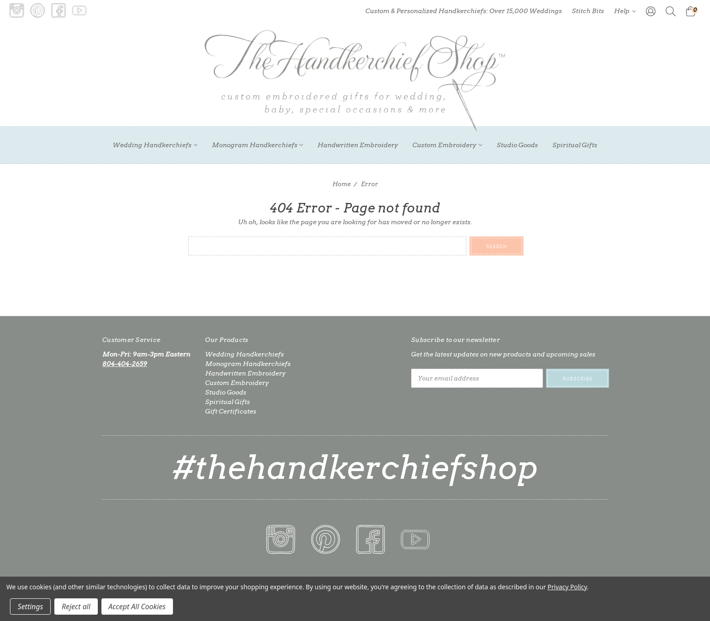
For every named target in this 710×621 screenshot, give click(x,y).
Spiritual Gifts (574, 145)
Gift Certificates (230, 411)
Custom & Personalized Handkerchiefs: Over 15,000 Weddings (463, 10)
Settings (30, 606)
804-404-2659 (124, 363)
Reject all (76, 606)
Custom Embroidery (447, 145)
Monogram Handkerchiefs (257, 145)
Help (625, 10)
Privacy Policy (567, 586)
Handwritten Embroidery (357, 145)
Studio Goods (517, 145)
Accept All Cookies (137, 606)
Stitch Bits (588, 10)
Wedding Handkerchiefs (155, 145)
